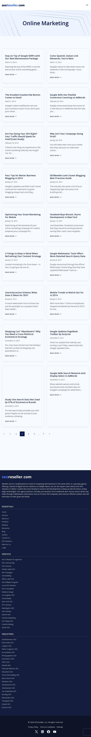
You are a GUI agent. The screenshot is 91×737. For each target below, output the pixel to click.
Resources (6, 520)
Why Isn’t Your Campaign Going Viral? (67, 138)
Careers (5, 527)
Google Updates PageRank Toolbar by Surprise (64, 338)
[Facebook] (49, 732)
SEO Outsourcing (8, 556)
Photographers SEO (9, 653)
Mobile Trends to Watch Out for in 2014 (67, 299)
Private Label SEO (9, 563)
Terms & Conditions (47, 727)
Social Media (6, 593)
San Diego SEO (7, 617)
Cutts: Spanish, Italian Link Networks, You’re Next (65, 57)
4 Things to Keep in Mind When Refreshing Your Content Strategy (22, 259)
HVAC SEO (6, 660)
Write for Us (6, 537)
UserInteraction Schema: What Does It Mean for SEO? (22, 299)
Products (5, 513)
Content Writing (8, 620)
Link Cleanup (6, 607)
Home (4, 503)
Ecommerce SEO (8, 656)
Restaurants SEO (8, 697)
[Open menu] (87, 5)
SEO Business (7, 534)
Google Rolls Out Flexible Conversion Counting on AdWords (64, 97)
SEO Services (7, 559)
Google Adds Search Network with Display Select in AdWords (67, 380)
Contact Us (6, 530)
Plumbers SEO (7, 680)
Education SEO (7, 670)
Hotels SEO (6, 704)
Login (4, 541)
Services (5, 507)
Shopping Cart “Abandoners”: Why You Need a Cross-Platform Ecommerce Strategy (22, 339)
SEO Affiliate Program (10, 576)
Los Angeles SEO (8, 590)
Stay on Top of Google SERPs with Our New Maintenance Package (20, 58)
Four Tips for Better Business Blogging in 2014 (21, 179)
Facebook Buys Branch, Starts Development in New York (66, 218)
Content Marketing (9, 614)
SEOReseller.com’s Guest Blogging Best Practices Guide (66, 179)
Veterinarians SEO (9, 687)
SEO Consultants (8, 583)
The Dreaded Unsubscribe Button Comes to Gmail (19, 96)
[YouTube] (55, 732)
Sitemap (60, 727)
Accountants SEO (8, 649)
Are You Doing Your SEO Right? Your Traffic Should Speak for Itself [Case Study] (22, 139)
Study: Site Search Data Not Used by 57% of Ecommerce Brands (20, 407)
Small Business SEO (9, 636)
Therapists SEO (8, 700)
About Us (5, 510)
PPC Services (7, 600)
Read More (11, 77)
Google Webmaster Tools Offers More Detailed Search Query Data (67, 259)
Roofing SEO (7, 694)
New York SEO (7, 597)
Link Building (6, 569)
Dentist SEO (6, 663)
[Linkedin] (42, 732)
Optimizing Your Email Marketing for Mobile (17, 218)
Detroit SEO (6, 610)
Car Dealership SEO (9, 690)
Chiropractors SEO (9, 683)
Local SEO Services (9, 580)
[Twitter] (36, 732)
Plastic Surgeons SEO (10, 646)
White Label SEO (8, 573)
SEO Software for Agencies (12, 553)
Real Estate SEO (8, 639)
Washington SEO (8, 603)
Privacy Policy (33, 727)
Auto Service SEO (8, 677)
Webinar (5, 517)
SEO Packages (7, 566)
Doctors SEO (7, 707)
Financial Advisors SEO (10, 666)
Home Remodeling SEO (11, 673)
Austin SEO (6, 624)
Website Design (8, 586)
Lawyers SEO (7, 643)
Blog (3, 524)
